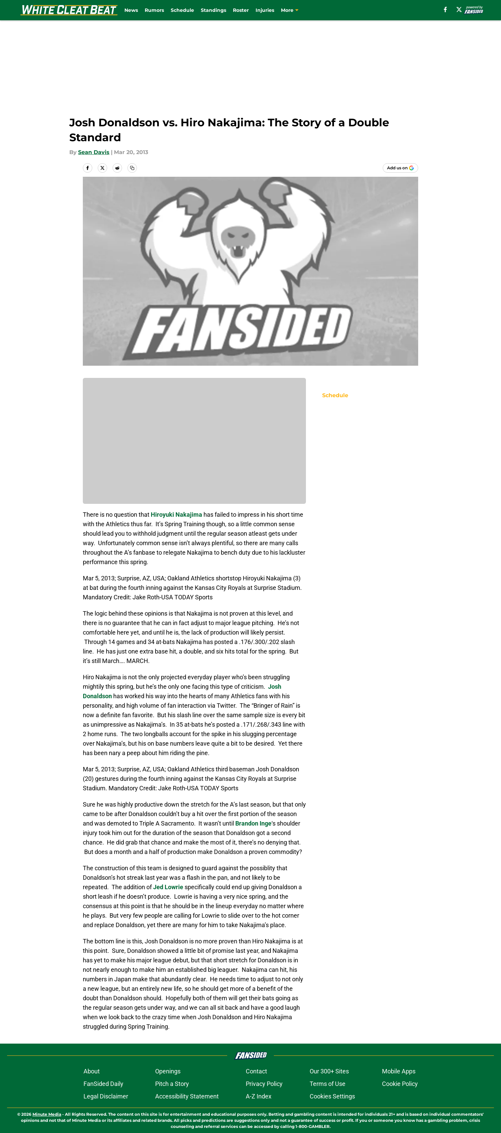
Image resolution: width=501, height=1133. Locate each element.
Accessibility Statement (187, 1096)
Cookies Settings (332, 1096)
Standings (213, 10)
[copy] (132, 168)
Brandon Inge (253, 823)
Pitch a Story (172, 1083)
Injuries (265, 10)
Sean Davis (94, 152)
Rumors (154, 10)
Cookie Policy (400, 1083)
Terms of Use (327, 1083)
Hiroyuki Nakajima (176, 514)
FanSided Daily (103, 1083)
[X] (459, 9)
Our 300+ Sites (329, 1071)
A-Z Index (258, 1096)
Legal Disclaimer (106, 1096)
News (131, 10)
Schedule (182, 10)
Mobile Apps (398, 1071)
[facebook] (445, 9)
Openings (168, 1071)
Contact (256, 1071)
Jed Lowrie (168, 887)
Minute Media (46, 1114)
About (92, 1071)
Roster (241, 10)
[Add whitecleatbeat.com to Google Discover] (400, 168)
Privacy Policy (264, 1083)
